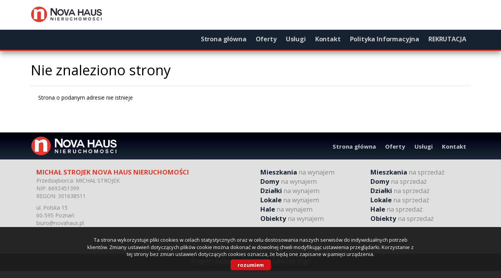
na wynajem (297, 172)
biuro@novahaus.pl (60, 223)
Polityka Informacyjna (384, 39)
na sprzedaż (407, 172)
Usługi (296, 39)
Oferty (266, 39)
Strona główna (223, 39)
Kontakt (328, 39)
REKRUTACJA (447, 39)
